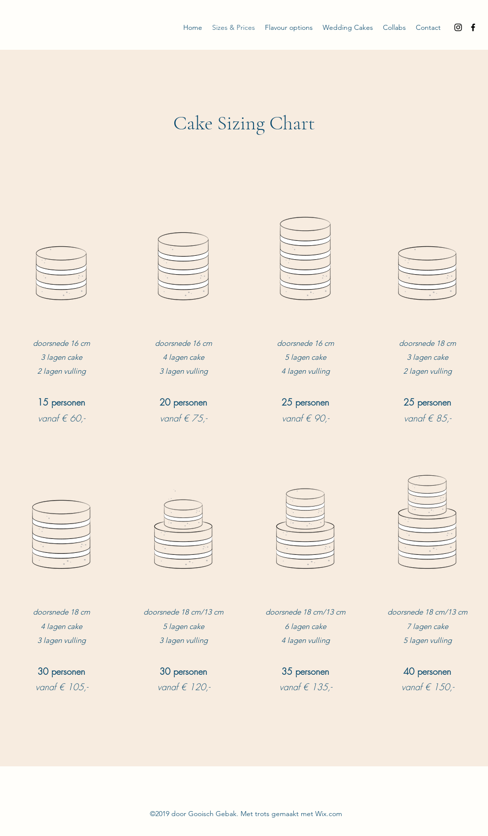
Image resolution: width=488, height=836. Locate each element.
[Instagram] (458, 27)
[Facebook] (473, 27)
